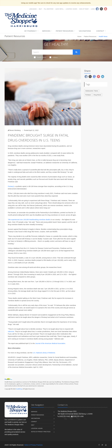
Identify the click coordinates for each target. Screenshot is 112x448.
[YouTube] (106, 445)
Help (40, 9)
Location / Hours (71, 9)
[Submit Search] (76, 52)
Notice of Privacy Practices (40, 431)
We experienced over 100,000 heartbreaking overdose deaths (29, 219)
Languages (33, 9)
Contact (100, 31)
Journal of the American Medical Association (50, 343)
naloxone (11, 331)
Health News (40, 57)
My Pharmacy (30, 31)
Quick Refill (59, 9)
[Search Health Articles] (52, 52)
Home (79, 36)
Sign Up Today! (84, 9)
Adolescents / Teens (91, 91)
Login (93, 9)
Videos (54, 57)
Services (46, 31)
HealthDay (19, 389)
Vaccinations (85, 31)
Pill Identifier (48, 9)
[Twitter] (102, 445)
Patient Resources (64, 31)
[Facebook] (99, 445)
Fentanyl (11, 186)
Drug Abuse (97, 95)
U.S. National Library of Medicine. (44, 353)
